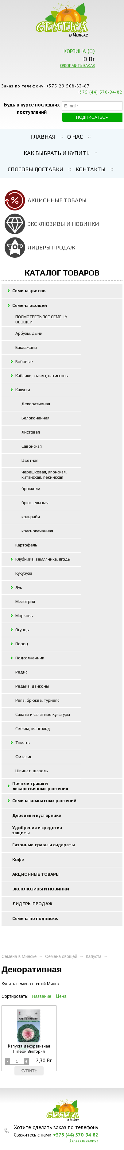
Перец (21, 643)
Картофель (26, 544)
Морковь (24, 615)
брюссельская (34, 502)
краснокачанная (37, 530)
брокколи (30, 488)
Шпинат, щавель (31, 770)
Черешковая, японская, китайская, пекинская (44, 474)
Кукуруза (23, 573)
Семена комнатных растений (44, 800)
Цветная (29, 460)
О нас (75, 136)
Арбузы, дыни (28, 333)
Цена (61, 996)
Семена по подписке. (35, 918)
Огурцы (22, 629)
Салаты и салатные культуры (42, 714)
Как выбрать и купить (57, 153)
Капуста (22, 389)
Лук (18, 587)
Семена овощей (29, 305)
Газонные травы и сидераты (43, 844)
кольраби (30, 516)
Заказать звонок (83, 1140)
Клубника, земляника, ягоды (43, 559)
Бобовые (24, 361)
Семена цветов (29, 290)
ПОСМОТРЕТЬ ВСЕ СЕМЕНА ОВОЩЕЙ (41, 319)
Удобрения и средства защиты (37, 830)
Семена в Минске (19, 956)
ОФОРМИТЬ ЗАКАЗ (77, 65)
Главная (43, 136)
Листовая (30, 432)
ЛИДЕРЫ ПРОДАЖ (51, 247)
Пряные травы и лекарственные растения (40, 786)
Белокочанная (35, 417)
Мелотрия (25, 601)
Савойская (31, 446)
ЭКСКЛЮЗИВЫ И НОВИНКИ (63, 224)
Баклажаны (26, 347)
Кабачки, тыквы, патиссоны (41, 375)
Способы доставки (36, 169)
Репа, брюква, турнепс (37, 700)
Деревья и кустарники (36, 815)
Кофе (18, 859)
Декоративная (35, 403)
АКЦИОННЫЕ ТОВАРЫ (57, 200)
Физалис (23, 756)
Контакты (91, 169)
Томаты (22, 742)
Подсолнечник (29, 657)
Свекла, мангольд (32, 728)
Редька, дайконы (32, 686)
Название (41, 996)
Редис (21, 672)
